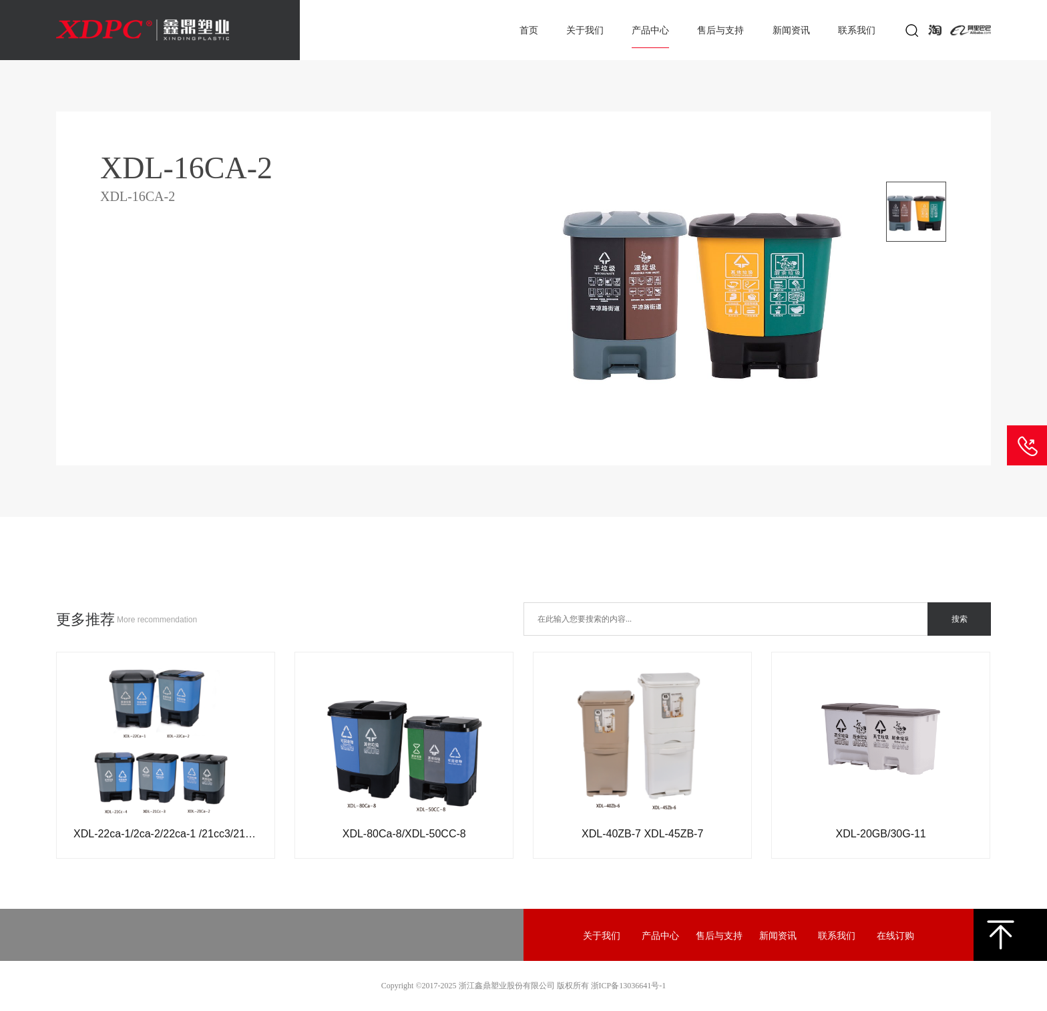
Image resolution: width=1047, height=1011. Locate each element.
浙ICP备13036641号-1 (628, 985)
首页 (528, 30)
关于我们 (585, 30)
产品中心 (650, 30)
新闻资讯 (791, 30)
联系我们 (856, 30)
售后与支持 (720, 30)
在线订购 (895, 936)
